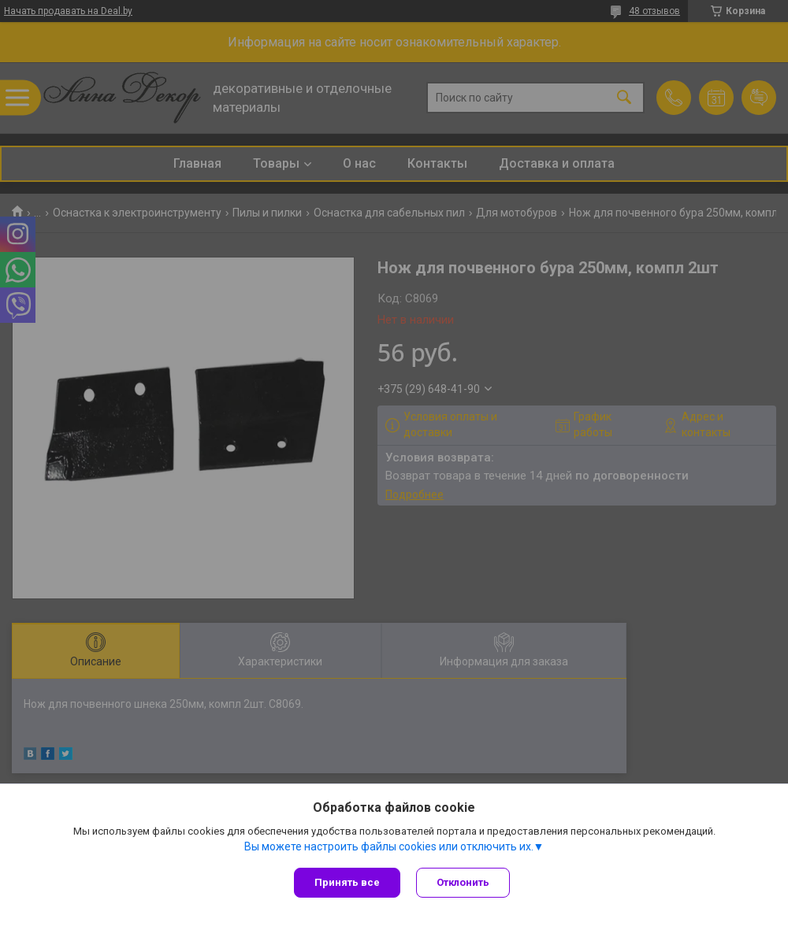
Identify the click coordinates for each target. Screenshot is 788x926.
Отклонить (463, 882)
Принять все (347, 882)
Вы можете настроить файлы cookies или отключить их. (388, 846)
